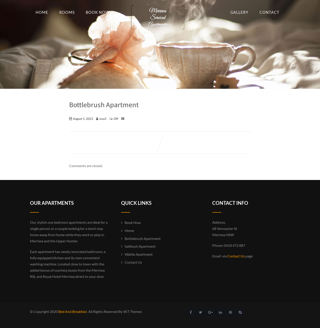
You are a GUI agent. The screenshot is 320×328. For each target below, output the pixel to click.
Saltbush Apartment (140, 246)
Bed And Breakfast (72, 311)
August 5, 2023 (83, 119)
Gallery (239, 12)
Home (42, 12)
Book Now (97, 12)
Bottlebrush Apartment (143, 238)
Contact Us (133, 262)
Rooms (67, 12)
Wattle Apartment (139, 254)
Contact (269, 12)
